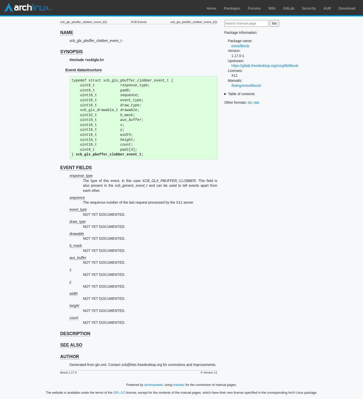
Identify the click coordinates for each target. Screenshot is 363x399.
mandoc (179, 385)
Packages (232, 8)
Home (212, 8)
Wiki (272, 8)
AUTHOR (69, 356)
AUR (327, 8)
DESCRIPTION (75, 333)
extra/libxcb (240, 46)
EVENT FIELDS (76, 167)
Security (309, 8)
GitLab (288, 8)
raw (256, 102)
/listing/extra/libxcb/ (246, 86)
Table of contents (241, 94)
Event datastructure (84, 70)
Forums (254, 8)
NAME (66, 32)
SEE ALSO (71, 345)
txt (250, 102)
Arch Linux (28, 8)
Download (347, 8)
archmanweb (153, 385)
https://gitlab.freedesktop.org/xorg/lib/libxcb (264, 66)
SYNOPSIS (71, 51)
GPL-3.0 (119, 392)
